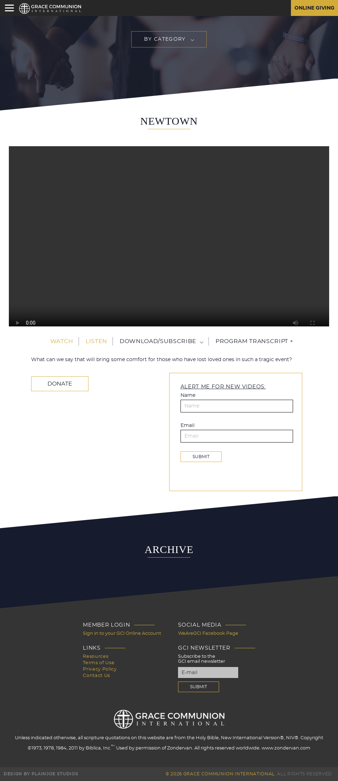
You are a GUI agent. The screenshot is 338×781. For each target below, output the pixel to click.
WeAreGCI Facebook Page (208, 633)
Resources (95, 656)
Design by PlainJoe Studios (41, 774)
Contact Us (96, 675)
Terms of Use (98, 663)
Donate (59, 384)
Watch (61, 341)
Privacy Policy (99, 669)
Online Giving (314, 8)
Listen (96, 341)
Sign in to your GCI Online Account (122, 633)
